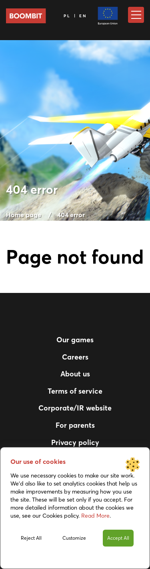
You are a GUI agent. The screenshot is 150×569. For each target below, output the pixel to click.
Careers (75, 357)
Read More (95, 515)
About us (75, 373)
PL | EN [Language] (76, 15)
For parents (75, 425)
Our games (75, 339)
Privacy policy (75, 442)
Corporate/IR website (75, 408)
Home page (23, 215)
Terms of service (75, 391)
